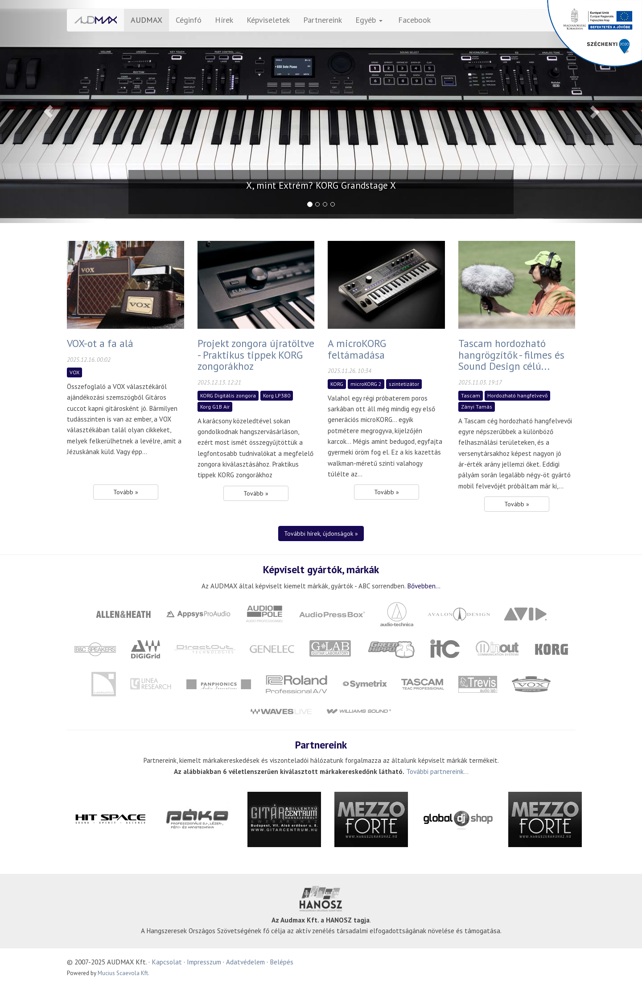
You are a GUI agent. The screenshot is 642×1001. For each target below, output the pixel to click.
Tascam (470, 395)
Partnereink (322, 20)
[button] (48, 111)
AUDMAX (146, 20)
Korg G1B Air (215, 406)
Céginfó (189, 20)
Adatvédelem (245, 961)
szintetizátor (404, 384)
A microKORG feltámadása (357, 348)
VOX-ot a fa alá (100, 343)
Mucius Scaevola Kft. (123, 973)
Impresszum (204, 961)
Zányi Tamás (476, 406)
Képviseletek (268, 20)
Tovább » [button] (125, 492)
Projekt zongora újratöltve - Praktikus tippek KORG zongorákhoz (256, 354)
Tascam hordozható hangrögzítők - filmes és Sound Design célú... (511, 354)
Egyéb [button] (369, 20)
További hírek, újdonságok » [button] (321, 533)
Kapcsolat (167, 961)
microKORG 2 (366, 384)
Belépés (281, 961)
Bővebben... (423, 585)
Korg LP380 (276, 395)
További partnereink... (437, 771)
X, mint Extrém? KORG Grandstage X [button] (321, 185)
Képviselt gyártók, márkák (321, 569)
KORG (336, 384)
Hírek (224, 20)
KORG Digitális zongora (228, 395)
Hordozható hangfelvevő (517, 395)
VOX (74, 372)
